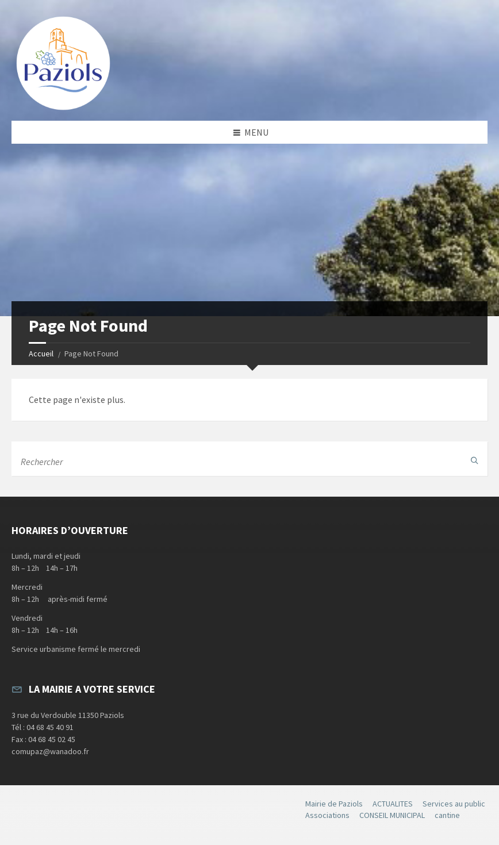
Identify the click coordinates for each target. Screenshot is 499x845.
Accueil (41, 353)
